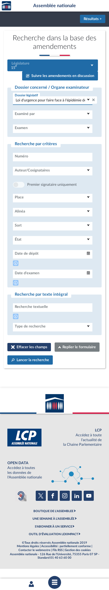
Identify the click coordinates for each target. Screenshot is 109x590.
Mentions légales (28, 560)
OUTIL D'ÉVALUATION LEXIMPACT (53, 548)
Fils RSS (58, 564)
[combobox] (52, 65)
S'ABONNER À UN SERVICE (53, 540)
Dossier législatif (26, 95)
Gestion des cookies (78, 564)
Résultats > (93, 19)
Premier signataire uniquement (52, 198)
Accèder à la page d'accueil (6, 5)
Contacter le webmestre (34, 564)
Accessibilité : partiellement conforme (66, 560)
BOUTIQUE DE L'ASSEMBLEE (53, 525)
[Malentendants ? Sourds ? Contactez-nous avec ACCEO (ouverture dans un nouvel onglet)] (21, 509)
